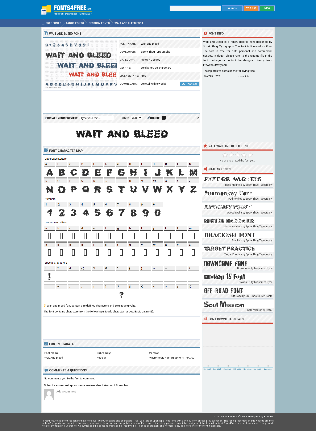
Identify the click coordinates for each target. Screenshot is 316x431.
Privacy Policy (255, 416)
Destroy (155, 59)
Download (190, 84)
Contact (270, 416)
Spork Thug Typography (155, 51)
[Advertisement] (121, 102)
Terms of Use (237, 416)
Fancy (144, 59)
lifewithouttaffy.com (215, 65)
